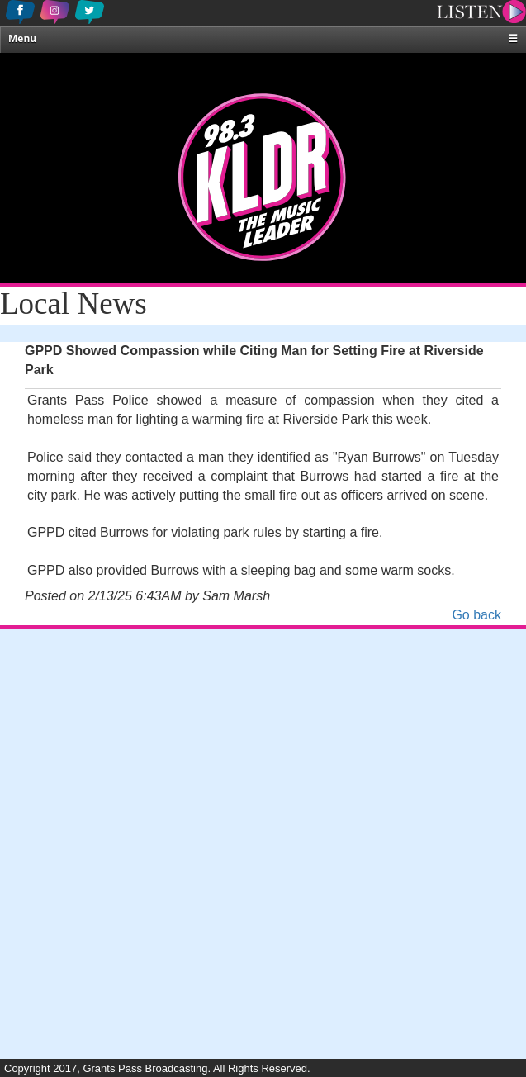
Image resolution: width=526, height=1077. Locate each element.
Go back (476, 615)
